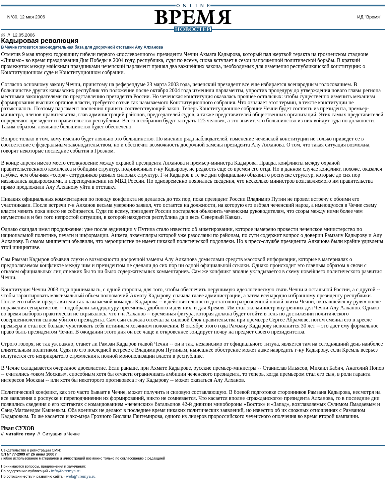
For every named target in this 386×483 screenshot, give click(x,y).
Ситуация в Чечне (61, 433)
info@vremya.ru (65, 470)
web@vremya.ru (80, 476)
